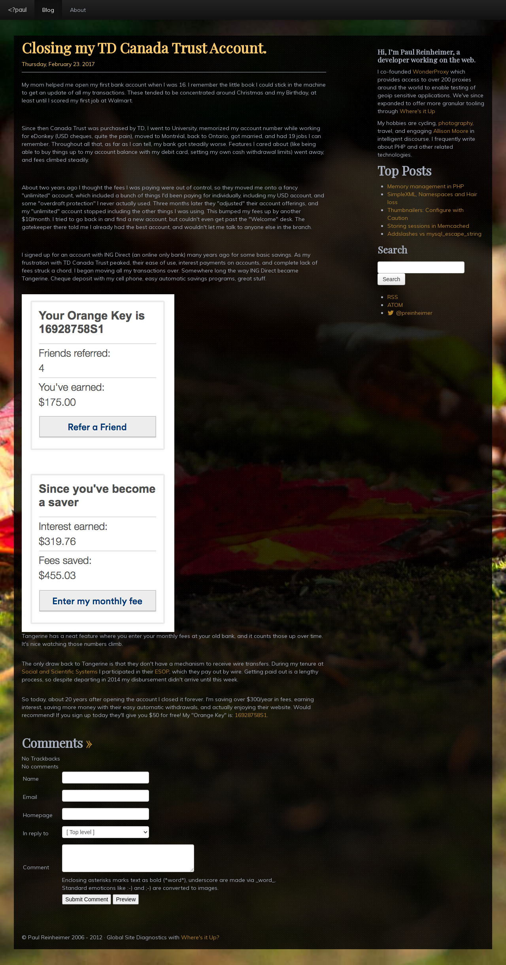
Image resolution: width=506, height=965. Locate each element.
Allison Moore (450, 130)
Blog (48, 9)
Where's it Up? (200, 937)
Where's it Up (417, 111)
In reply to (36, 833)
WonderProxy (431, 71)
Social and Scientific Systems (60, 671)
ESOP (162, 671)
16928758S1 (251, 715)
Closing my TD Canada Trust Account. (144, 47)
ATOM (395, 304)
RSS (392, 297)
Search (391, 279)
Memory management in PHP (425, 186)
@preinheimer (409, 312)
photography (455, 123)
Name (31, 778)
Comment (36, 867)
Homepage (38, 815)
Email (30, 796)
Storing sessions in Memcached (428, 225)
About (78, 9)
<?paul (17, 9)
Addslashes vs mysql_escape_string (434, 233)
